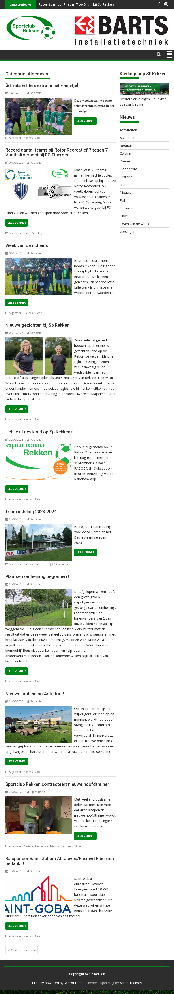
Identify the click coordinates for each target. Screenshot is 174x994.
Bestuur (28, 846)
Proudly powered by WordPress (57, 982)
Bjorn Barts (36, 792)
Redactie (34, 93)
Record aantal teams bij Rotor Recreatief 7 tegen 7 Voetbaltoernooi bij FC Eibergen (56, 152)
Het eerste (41, 846)
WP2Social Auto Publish (69, 992)
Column (125, 153)
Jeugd (124, 184)
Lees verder (85, 121)
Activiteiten (128, 130)
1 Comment (61, 564)
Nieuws (28, 138)
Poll (122, 200)
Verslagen (38, 233)
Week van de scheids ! (28, 245)
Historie (126, 177)
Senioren (66, 846)
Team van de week (134, 223)
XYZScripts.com (109, 992)
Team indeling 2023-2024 (30, 511)
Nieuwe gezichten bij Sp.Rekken (37, 325)
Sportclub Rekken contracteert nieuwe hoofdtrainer (57, 784)
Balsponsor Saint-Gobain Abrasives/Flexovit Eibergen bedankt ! (59, 861)
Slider (38, 138)
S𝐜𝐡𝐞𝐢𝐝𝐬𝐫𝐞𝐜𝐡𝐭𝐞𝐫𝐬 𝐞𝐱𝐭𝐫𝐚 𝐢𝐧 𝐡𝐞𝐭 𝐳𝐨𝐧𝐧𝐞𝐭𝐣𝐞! (41, 85)
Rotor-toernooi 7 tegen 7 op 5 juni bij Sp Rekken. (77, 4)
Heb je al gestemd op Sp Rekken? (39, 432)
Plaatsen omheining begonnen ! (37, 576)
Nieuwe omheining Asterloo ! (34, 693)
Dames (125, 161)
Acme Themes (131, 982)
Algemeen (15, 138)
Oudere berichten (23, 950)
